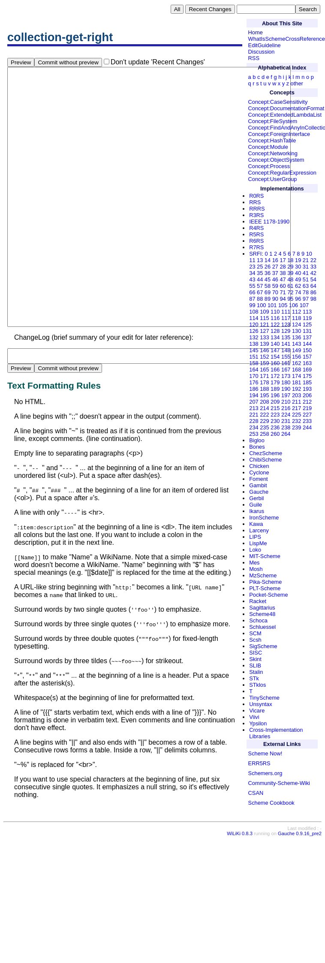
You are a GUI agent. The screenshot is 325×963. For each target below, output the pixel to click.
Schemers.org (265, 773)
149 (296, 350)
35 (260, 273)
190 (285, 389)
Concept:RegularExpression (282, 172)
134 (275, 337)
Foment (258, 479)
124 (296, 324)
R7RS (256, 247)
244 (307, 427)
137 (307, 337)
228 (253, 421)
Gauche (258, 492)
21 (306, 260)
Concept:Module (268, 147)
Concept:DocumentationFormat (286, 108)
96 (298, 299)
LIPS (255, 537)
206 (307, 395)
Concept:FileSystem (273, 121)
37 (275, 273)
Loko (255, 549)
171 (264, 376)
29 (290, 266)
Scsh (255, 640)
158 (253, 363)
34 (252, 273)
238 (285, 427)
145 (253, 350)
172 (275, 376)
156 (296, 356)
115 (264, 318)
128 (275, 331)
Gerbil (256, 498)
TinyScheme (264, 697)
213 (253, 408)
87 (252, 299)
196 (275, 395)
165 (264, 369)
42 (313, 273)
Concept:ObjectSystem (276, 160)
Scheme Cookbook (271, 803)
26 (268, 266)
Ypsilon (258, 723)
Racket (257, 601)
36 (268, 273)
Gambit (258, 485)
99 (252, 305)
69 (268, 292)
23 (252, 266)
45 (268, 279)
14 (268, 260)
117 (285, 318)
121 (264, 324)
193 (307, 389)
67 (260, 292)
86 (313, 292)
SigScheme (263, 646)
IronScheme (264, 517)
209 (275, 401)
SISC (255, 652)
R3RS (256, 215)
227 (307, 414)
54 (313, 279)
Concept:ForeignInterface (279, 134)
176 (253, 382)
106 (293, 305)
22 (313, 260)
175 (307, 376)
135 (285, 337)
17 (283, 260)
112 (296, 311)
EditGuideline (264, 45)
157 (307, 356)
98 (313, 299)
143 (296, 344)
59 (275, 286)
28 (283, 266)
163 (307, 363)
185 (307, 382)
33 (313, 266)
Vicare (257, 710)
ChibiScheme (265, 459)
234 (253, 427)
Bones (257, 447)
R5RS (256, 234)
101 (272, 305)
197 (285, 395)
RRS (255, 202)
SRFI (255, 254)
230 (275, 421)
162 (296, 363)
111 (285, 311)
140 (275, 344)
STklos (257, 685)
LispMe (258, 543)
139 (264, 344)
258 (264, 434)
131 (307, 331)
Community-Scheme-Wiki (279, 783)
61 (290, 286)
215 (275, 408)
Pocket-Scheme (268, 595)
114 (253, 318)
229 (264, 421)
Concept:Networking (273, 153)
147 (275, 350)
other (297, 83)
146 (264, 350)
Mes (254, 562)
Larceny (259, 530)
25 (260, 266)
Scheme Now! (265, 753)
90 (275, 299)
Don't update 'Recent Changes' (158, 62)
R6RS (256, 241)
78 (306, 292)
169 (307, 369)
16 (275, 260)
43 (252, 279)
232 (296, 421)
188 (264, 389)
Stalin (256, 672)
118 (296, 318)
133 (264, 337)
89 (268, 299)
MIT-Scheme (264, 556)
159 (264, 363)
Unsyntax (260, 704)
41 (306, 273)
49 (298, 279)
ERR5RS (259, 763)
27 (275, 266)
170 (253, 376)
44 (260, 279)
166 (275, 369)
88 (260, 299)
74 (298, 292)
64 (313, 286)
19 (298, 260)
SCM (255, 633)
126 (253, 331)
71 (283, 292)
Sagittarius (262, 607)
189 (275, 389)
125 (307, 324)
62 (298, 286)
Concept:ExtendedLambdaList (285, 115)
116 (275, 318)
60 (283, 286)
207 (253, 401)
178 (264, 382)
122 (275, 324)
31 (306, 266)
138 (253, 344)
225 (296, 414)
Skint (255, 659)
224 (285, 414)
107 (304, 305)
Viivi (254, 717)
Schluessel (262, 627)
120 (253, 324)
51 (306, 279)
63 (306, 286)
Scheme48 (262, 614)
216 (285, 408)
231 (285, 421)
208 (264, 401)
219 (307, 408)
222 (264, 414)
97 (306, 299)
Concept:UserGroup (272, 179)
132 (253, 337)
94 (283, 299)
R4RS (256, 228)
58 (268, 286)
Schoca (258, 620)
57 (260, 286)
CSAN (256, 793)
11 (252, 260)
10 (309, 254)
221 (253, 414)
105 (282, 305)
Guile (255, 504)
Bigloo (257, 440)
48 (290, 279)
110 (275, 311)
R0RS (256, 196)
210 (285, 401)
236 (275, 427)
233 (307, 421)
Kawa (256, 524)
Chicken (259, 466)
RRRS (257, 208)
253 (253, 434)
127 (264, 331)
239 (296, 427)
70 (275, 292)
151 (253, 356)
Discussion (261, 51)
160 (275, 363)
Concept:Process (269, 166)
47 (283, 279)
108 (253, 311)
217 (296, 408)
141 (285, 344)
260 (275, 434)
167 (285, 369)
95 (290, 299)
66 (252, 292)
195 (264, 395)
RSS (253, 58)
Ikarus (256, 511)
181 (296, 382)
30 (298, 266)
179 (275, 382)
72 (290, 292)
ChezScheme (265, 453)
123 (285, 324)
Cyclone (259, 472)
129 (285, 331)
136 (296, 337)
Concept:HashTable (272, 140)
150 (307, 350)
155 (285, 356)
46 (275, 279)
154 (275, 356)
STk (254, 678)
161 (285, 363)
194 (253, 395)
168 (296, 369)
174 (296, 376)
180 (285, 382)
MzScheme (263, 575)
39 (290, 273)
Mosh (255, 569)
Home (255, 32)
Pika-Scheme (265, 582)
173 (285, 376)
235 (264, 427)
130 (296, 331)
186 (253, 389)
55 (252, 286)
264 (285, 434)
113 (307, 311)
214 (264, 408)
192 (296, 389)
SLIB (255, 665)
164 (253, 369)
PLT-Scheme (264, 588)
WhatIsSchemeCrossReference (286, 39)
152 (264, 356)
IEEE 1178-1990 (269, 221)
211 (296, 401)
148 (285, 350)
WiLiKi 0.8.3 (240, 887)
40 (298, 273)
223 (275, 414)
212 (307, 401)
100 (261, 305)
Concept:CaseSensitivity (278, 102)
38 (283, 273)
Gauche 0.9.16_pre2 (300, 887)
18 (290, 260)
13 (260, 260)
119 (307, 318)
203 (296, 395)
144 (307, 344)
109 (264, 311)
